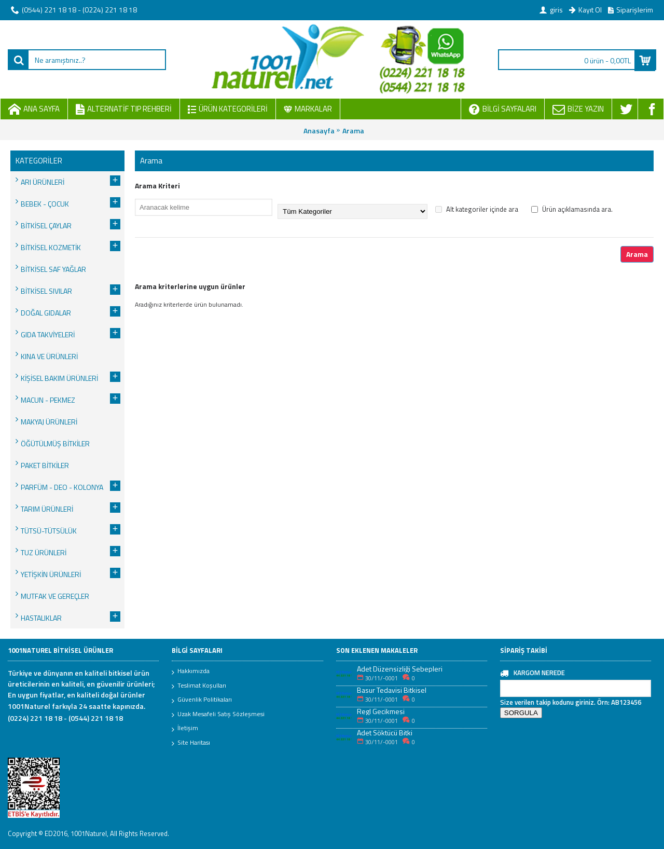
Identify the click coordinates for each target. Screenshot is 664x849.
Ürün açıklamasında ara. (572, 209)
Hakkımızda (191, 671)
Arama (353, 130)
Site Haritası (191, 743)
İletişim (185, 728)
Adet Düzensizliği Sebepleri (399, 669)
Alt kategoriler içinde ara (476, 209)
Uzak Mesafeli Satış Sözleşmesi (218, 714)
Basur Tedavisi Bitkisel (391, 690)
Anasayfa (319, 130)
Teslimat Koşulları (199, 686)
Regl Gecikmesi (381, 711)
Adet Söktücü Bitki (384, 732)
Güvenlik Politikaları (202, 700)
